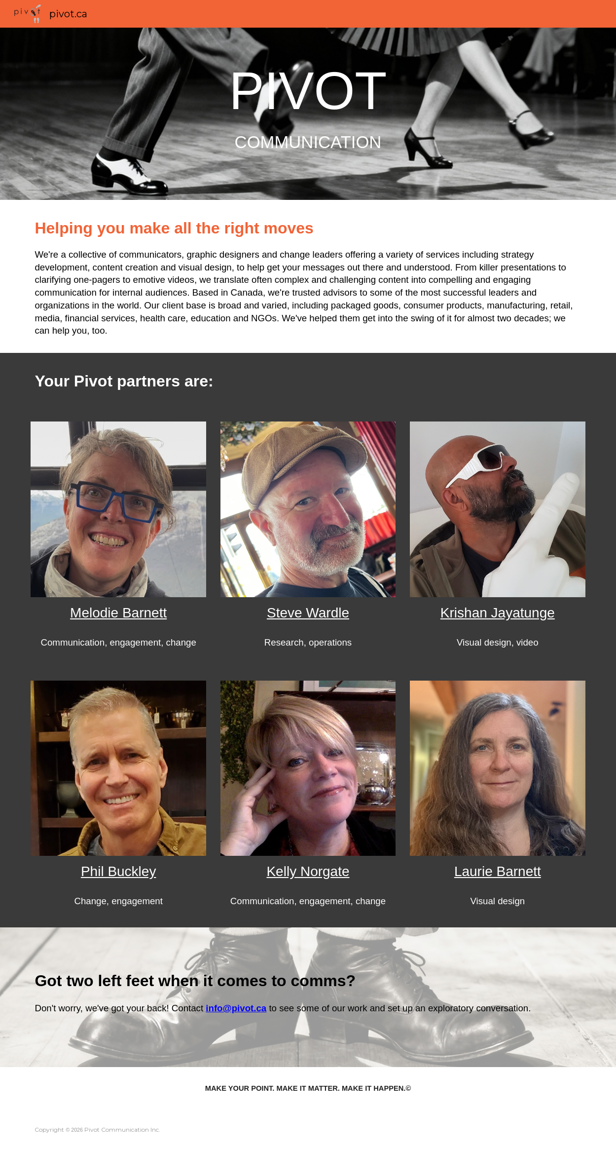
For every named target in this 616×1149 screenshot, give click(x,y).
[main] (308, 113)
